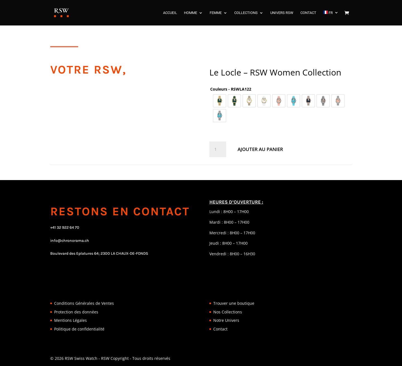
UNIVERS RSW (281, 13)
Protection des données (76, 312)
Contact (220, 329)
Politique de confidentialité (79, 329)
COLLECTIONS (246, 13)
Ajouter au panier (260, 149)
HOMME (190, 13)
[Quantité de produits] (217, 149)
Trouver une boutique (233, 303)
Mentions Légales (70, 320)
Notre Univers (226, 320)
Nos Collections (227, 312)
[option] (219, 101)
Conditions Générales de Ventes (84, 303)
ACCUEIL (170, 13)
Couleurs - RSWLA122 (230, 89)
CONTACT (308, 13)
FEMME (216, 13)
